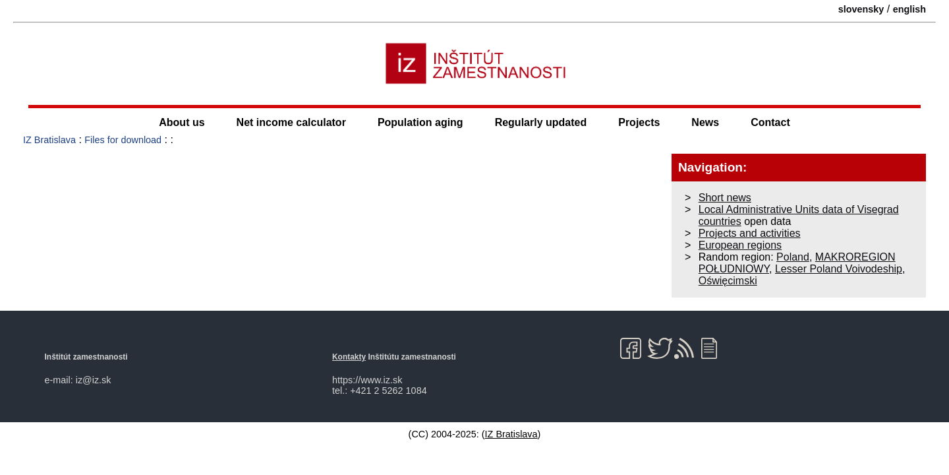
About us (181, 122)
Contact (770, 122)
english (909, 9)
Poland (792, 257)
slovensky (861, 9)
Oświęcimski (728, 280)
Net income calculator (291, 122)
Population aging (420, 122)
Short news (725, 197)
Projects (639, 122)
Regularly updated (541, 122)
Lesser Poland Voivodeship (838, 268)
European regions (740, 245)
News (705, 122)
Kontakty (349, 357)
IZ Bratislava (49, 140)
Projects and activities (750, 233)
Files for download (122, 140)
